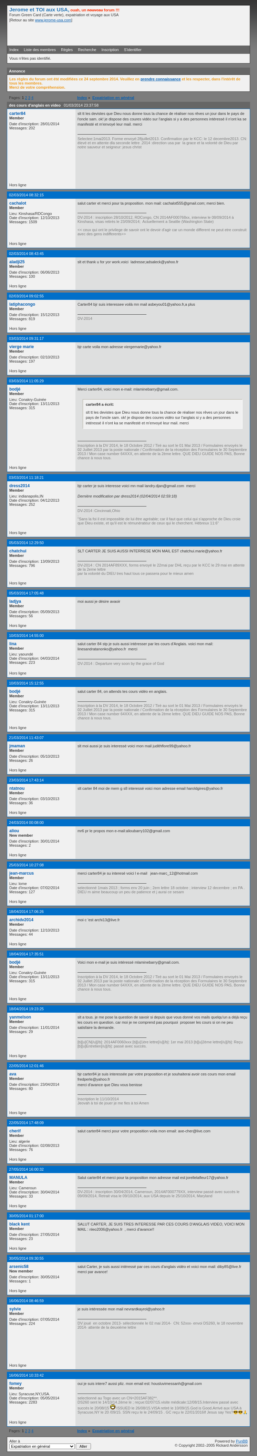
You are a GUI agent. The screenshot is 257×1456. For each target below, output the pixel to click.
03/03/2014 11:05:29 (26, 381)
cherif (15, 1131)
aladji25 (16, 261)
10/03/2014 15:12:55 (26, 683)
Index (14, 50)
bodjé (14, 389)
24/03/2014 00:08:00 (26, 822)
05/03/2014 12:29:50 (26, 543)
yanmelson (20, 1017)
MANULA (18, 1177)
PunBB (242, 1441)
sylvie (15, 1309)
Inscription (110, 50)
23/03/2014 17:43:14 (26, 780)
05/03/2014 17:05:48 (26, 593)
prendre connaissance (161, 79)
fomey (15, 1383)
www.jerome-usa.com (53, 20)
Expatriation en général (113, 98)
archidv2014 (21, 919)
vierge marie (21, 346)
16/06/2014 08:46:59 (26, 1301)
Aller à (50, 1444)
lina (13, 643)
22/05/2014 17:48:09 (26, 1123)
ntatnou (16, 788)
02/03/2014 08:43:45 (26, 254)
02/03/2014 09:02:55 (26, 296)
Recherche (87, 50)
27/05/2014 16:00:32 (26, 1169)
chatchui (18, 551)
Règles (67, 50)
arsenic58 (19, 1266)
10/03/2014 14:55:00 (26, 635)
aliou (14, 830)
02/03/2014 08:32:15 (26, 195)
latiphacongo (22, 304)
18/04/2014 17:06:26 (26, 911)
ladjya (15, 601)
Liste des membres (40, 50)
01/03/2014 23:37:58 (81, 105)
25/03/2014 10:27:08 (26, 865)
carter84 (17, 113)
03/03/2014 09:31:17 (26, 338)
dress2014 (19, 485)
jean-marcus (21, 873)
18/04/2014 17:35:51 (26, 954)
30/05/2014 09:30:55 (26, 1258)
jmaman (17, 746)
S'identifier (133, 50)
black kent (19, 1224)
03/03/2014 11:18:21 (26, 477)
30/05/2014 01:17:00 (26, 1216)
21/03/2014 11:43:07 (26, 738)
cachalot (17, 203)
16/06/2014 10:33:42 (26, 1375)
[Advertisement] (167, 33)
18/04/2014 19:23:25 (26, 1009)
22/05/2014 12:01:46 (26, 1066)
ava (12, 1074)
